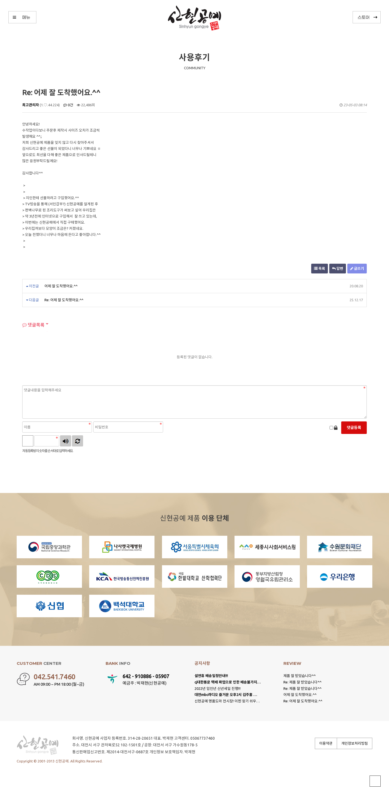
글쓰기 (357, 268)
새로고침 (77, 440)
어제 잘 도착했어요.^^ (61, 286)
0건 (68, 105)
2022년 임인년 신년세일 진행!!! (217, 688)
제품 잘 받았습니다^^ (299, 676)
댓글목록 (33, 324)
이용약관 (326, 743)
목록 (319, 268)
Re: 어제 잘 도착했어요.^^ (63, 300)
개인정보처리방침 (354, 743)
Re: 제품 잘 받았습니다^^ (302, 682)
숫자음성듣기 (65, 440)
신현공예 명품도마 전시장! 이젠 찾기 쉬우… (227, 701)
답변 (337, 268)
